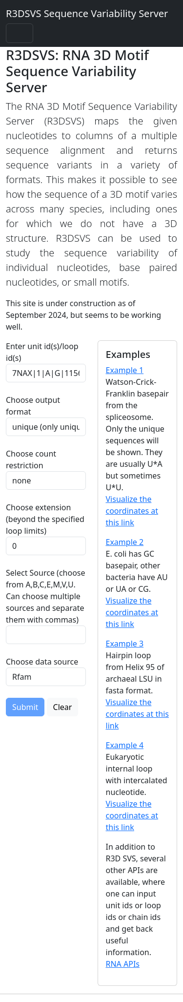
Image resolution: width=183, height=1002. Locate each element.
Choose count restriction (31, 459)
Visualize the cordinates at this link (137, 714)
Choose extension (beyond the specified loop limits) (45, 519)
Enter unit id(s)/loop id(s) (42, 352)
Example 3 (125, 643)
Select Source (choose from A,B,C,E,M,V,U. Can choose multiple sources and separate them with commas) (45, 596)
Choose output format (33, 406)
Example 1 (125, 370)
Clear (62, 707)
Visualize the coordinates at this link (132, 511)
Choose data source (42, 661)
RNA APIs (123, 964)
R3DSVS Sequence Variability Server (87, 13)
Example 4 (125, 745)
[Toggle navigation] (19, 33)
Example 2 (125, 542)
